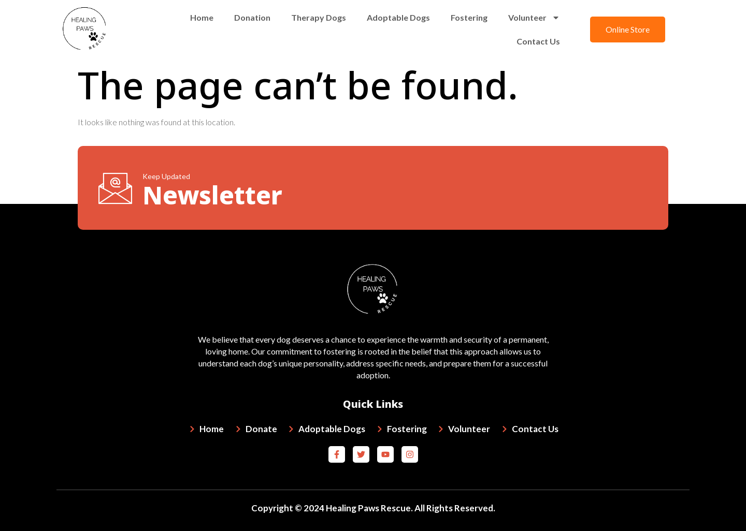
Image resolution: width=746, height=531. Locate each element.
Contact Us (538, 41)
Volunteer (534, 17)
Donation (252, 17)
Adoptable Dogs (398, 17)
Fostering (469, 17)
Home (201, 17)
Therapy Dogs (318, 17)
